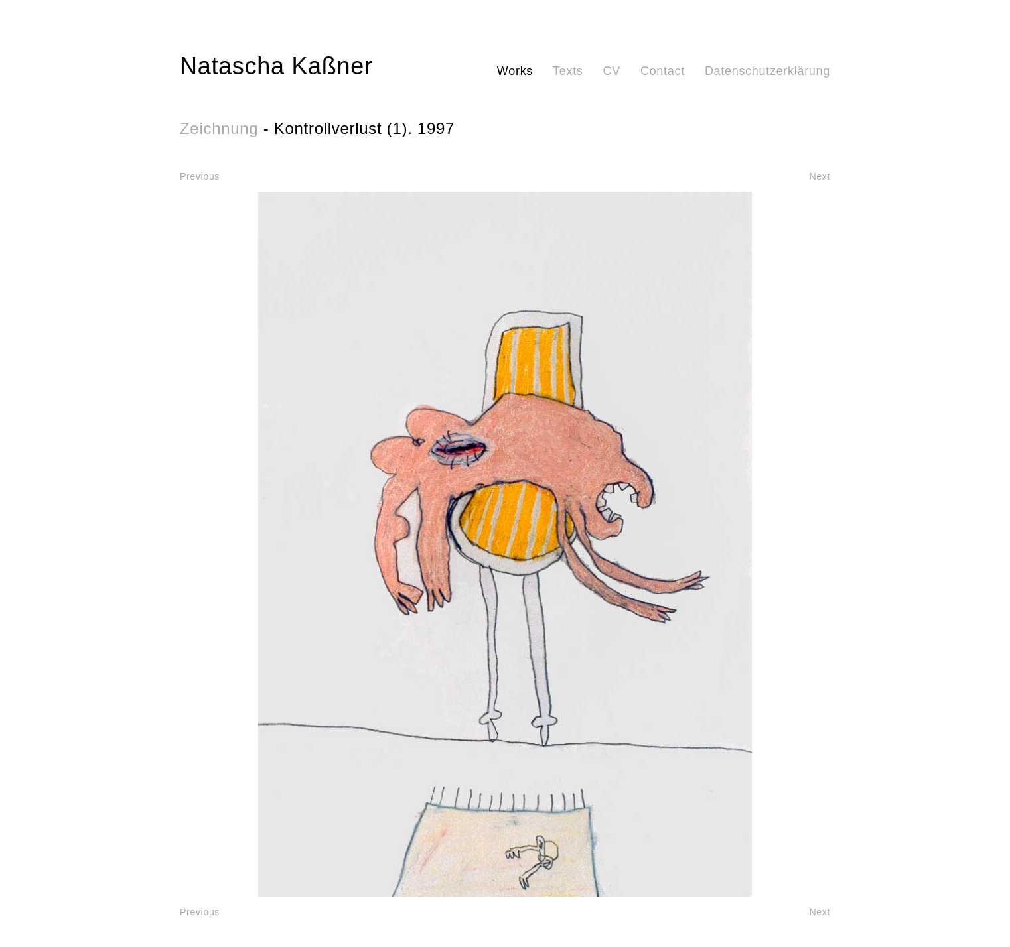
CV (611, 71)
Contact (662, 71)
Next (819, 176)
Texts (568, 71)
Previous (200, 176)
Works (515, 71)
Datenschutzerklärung (767, 71)
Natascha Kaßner (276, 66)
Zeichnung (219, 128)
